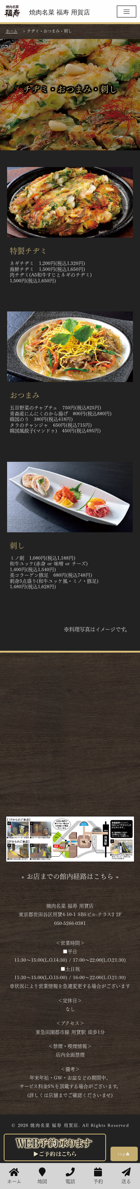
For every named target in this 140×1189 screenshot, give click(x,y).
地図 (42, 1176)
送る (126, 1176)
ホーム (14, 1176)
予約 (98, 1176)
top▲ (124, 1153)
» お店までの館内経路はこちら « (70, 875)
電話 (70, 1176)
